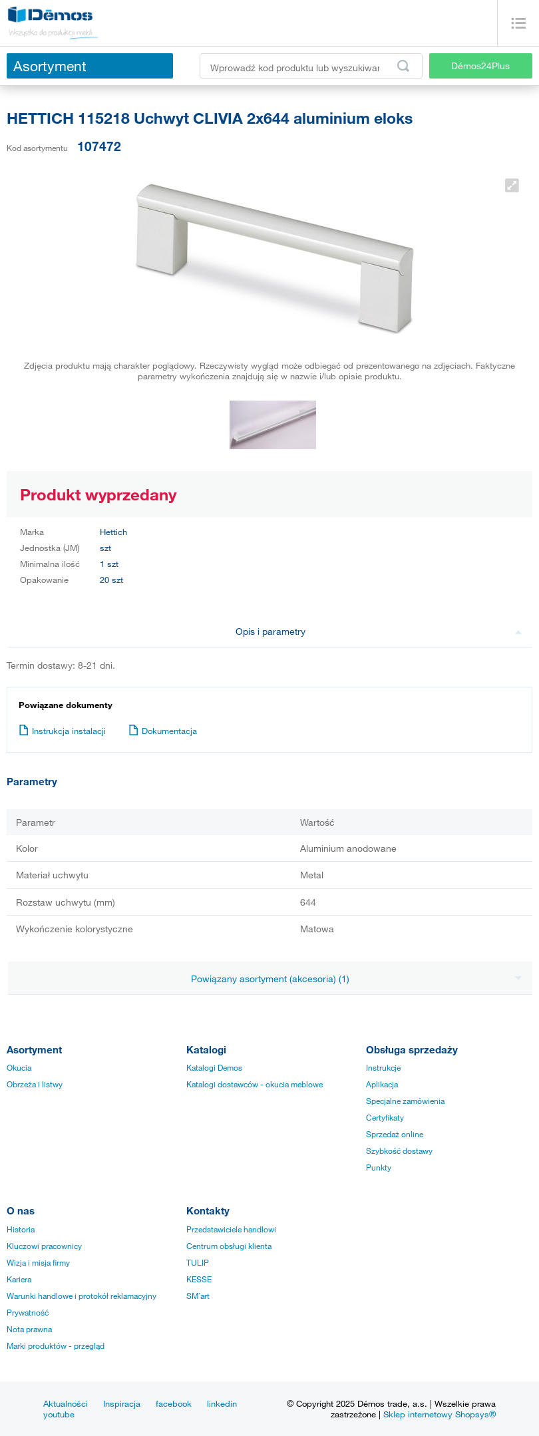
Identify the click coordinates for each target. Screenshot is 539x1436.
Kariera (19, 1279)
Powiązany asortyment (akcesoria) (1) (356, 978)
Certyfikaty (385, 1117)
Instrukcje (383, 1067)
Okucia (19, 1067)
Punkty (378, 1167)
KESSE (199, 1279)
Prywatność (28, 1312)
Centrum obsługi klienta (228, 1245)
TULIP (197, 1262)
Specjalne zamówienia (405, 1100)
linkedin (222, 1403)
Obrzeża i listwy (35, 1084)
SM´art (198, 1295)
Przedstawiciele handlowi (231, 1229)
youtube (59, 1414)
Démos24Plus (480, 65)
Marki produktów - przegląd (55, 1345)
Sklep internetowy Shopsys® (439, 1414)
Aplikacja (382, 1084)
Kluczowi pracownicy (44, 1245)
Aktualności (65, 1403)
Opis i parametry (379, 631)
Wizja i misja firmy (38, 1262)
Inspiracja (121, 1403)
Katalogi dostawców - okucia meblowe (254, 1084)
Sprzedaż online (394, 1134)
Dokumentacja (162, 730)
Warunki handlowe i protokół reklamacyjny (81, 1295)
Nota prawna (29, 1329)
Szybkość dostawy (399, 1150)
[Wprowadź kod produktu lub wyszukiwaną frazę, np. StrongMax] (311, 66)
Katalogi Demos (214, 1067)
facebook (174, 1403)
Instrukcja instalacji (62, 730)
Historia (21, 1229)
